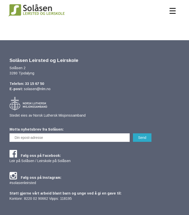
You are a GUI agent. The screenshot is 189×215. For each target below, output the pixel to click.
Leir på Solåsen (22, 161)
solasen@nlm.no (37, 89)
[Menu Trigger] (172, 10)
